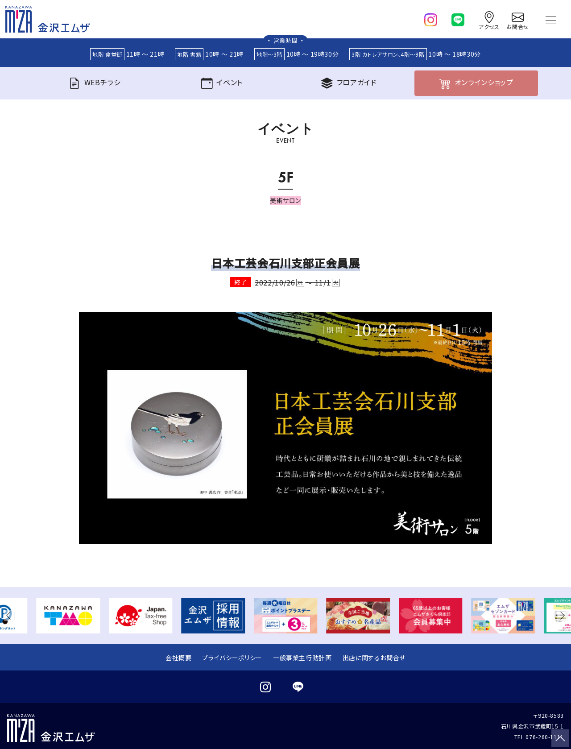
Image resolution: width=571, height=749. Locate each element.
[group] (68, 615)
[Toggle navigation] (551, 19)
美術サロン (285, 200)
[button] (10, 615)
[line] (457, 18)
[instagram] (430, 18)
